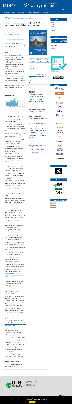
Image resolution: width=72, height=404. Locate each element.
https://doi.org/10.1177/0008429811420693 (15, 180)
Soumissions (47, 9)
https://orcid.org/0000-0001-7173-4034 (13, 34)
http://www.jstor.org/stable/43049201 (14, 305)
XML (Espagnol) (47, 60)
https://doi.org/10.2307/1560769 (12, 188)
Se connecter (66, 1)
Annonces (39, 9)
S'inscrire (60, 1)
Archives (15, 9)
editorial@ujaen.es (30, 385)
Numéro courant (6, 9)
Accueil (6, 17)
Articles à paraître (23, 9)
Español (52, 24)
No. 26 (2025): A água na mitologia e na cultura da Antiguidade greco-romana (21, 18)
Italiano (52, 28)
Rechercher (65, 9)
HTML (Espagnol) (39, 60)
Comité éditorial (21, 12)
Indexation (32, 9)
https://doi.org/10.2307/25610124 (13, 153)
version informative (42, 130)
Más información (40, 401)
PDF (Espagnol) (32, 60)
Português (52, 30)
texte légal (33, 132)
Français (52, 26)
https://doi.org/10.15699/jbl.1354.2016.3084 (15, 287)
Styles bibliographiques (34, 152)
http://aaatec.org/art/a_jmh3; (12, 273)
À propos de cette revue (9, 12)
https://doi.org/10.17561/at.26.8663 (15, 39)
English (52, 22)
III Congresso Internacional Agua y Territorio (37, 12)
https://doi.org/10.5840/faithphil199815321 (15, 261)
